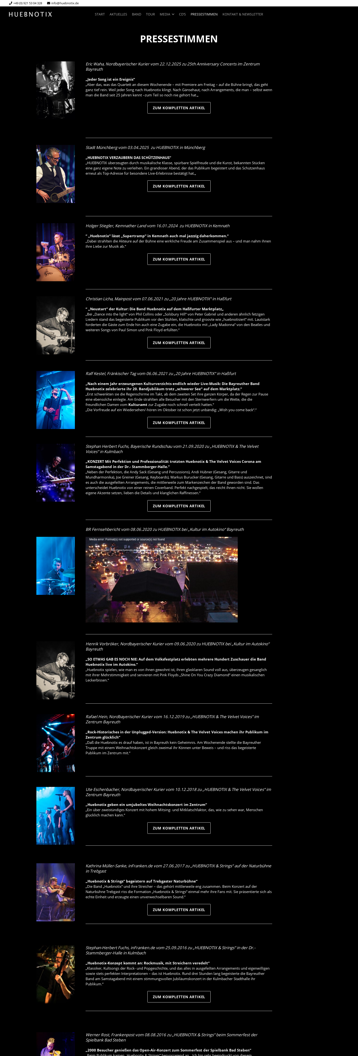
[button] (172, 14)
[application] (162, 579)
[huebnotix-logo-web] (30, 14)
